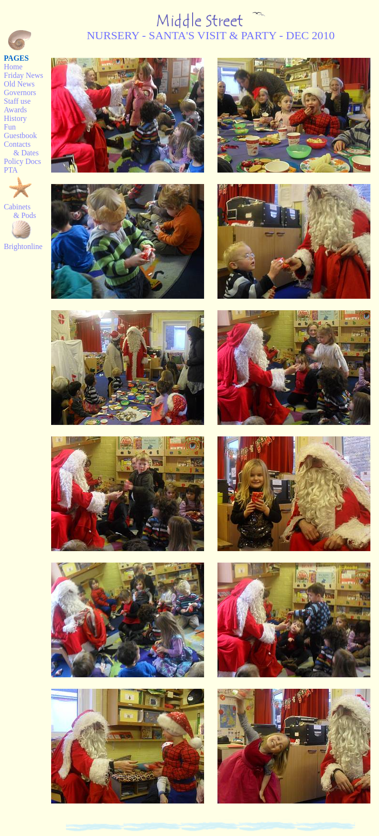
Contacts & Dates (21, 148)
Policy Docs (22, 161)
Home (13, 67)
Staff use (17, 101)
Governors (20, 92)
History (15, 118)
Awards (15, 110)
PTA (11, 170)
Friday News (23, 75)
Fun (10, 127)
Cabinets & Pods (20, 211)
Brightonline (23, 246)
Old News (19, 84)
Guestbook (20, 135)
